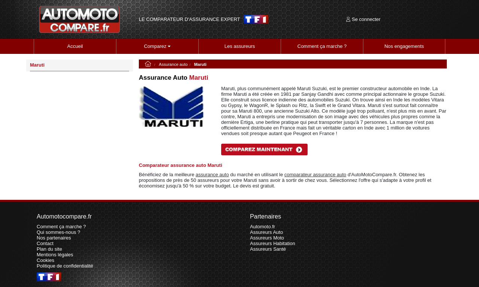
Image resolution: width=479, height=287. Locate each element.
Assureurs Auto (266, 232)
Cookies (45, 260)
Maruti (37, 65)
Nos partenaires (54, 238)
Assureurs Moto (267, 238)
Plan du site (49, 249)
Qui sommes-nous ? (58, 232)
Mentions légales (55, 254)
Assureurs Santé (268, 249)
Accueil (75, 46)
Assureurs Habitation (272, 243)
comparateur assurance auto (315, 174)
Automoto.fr (262, 226)
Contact (45, 243)
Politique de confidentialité (65, 266)
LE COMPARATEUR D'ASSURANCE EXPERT (189, 19)
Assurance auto (173, 64)
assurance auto (212, 174)
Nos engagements (404, 46)
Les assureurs (240, 46)
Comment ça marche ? (322, 46)
